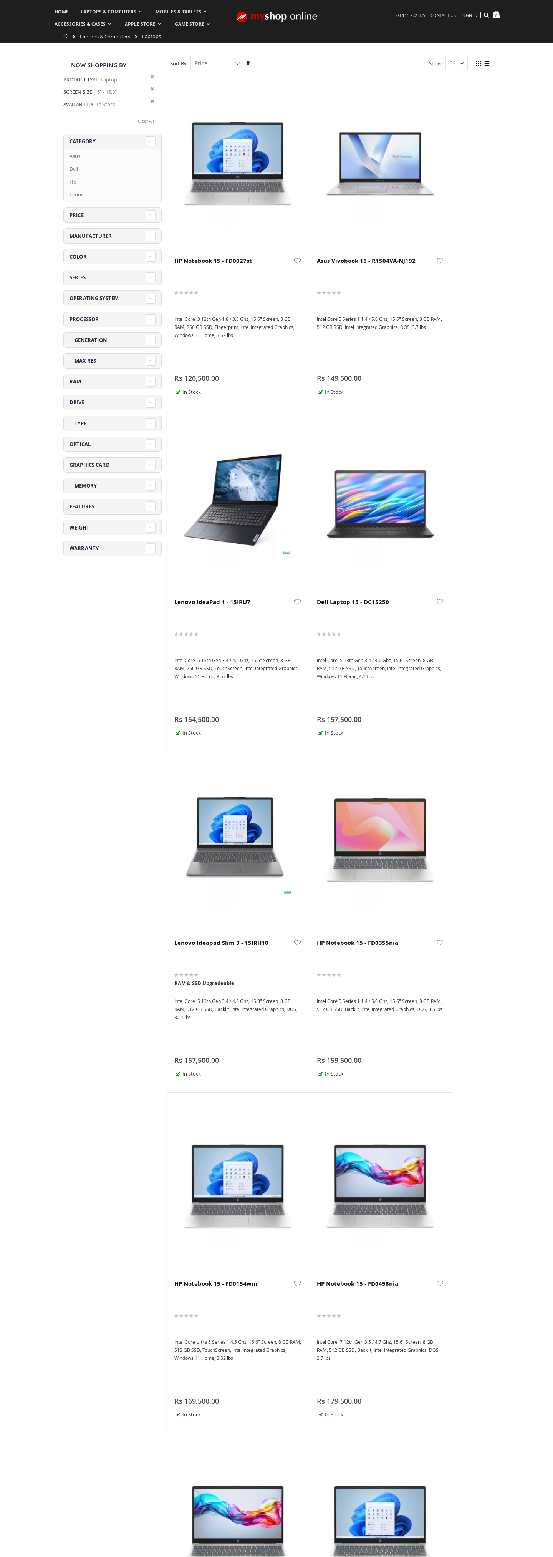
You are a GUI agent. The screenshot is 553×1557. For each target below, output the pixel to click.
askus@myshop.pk (85, 1538)
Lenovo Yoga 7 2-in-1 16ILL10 (449, 704)
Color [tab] (78, 256)
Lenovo (78, 194)
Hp (73, 181)
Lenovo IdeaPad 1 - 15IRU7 (365, 184)
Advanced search (260, 1521)
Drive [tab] (77, 402)
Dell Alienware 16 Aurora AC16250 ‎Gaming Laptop (445, 1227)
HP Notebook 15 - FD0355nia (281, 443)
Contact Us (443, 15)
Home (66, 36)
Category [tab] (83, 141)
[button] (237, 180)
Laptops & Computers (105, 36)
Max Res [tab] (83, 360)
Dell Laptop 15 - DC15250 (442, 184)
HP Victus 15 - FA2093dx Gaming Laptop (364, 1227)
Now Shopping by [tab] (98, 65)
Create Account (258, 1530)
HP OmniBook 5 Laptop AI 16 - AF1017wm (360, 967)
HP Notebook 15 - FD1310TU (281, 704)
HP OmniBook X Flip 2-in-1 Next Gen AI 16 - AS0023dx (284, 1227)
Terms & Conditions (428, 1511)
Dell (74, 168)
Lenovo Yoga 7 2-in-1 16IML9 (203, 1224)
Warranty (320, 1511)
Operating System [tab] (94, 298)
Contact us (185, 1521)
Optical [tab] (80, 444)
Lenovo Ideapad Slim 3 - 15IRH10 (197, 443)
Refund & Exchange (332, 1521)
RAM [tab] (75, 381)
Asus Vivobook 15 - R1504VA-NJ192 (283, 184)
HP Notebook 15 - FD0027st (199, 184)
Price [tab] (77, 215)
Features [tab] (82, 506)
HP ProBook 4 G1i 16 (203, 960)
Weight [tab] (79, 527)
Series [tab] (78, 277)
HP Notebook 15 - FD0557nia (199, 704)
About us (183, 1511)
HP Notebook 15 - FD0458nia (444, 443)
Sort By (178, 63)
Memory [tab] (83, 485)
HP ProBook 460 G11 (367, 700)
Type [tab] (78, 423)
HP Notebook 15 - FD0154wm (362, 443)
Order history (256, 1511)
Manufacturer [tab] (91, 235)
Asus (75, 156)
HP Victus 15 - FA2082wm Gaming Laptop (447, 967)
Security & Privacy (330, 1530)
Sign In (469, 15)
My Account (186, 1530)
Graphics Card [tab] (90, 464)
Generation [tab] (88, 340)
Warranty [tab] (84, 548)
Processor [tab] (84, 319)
